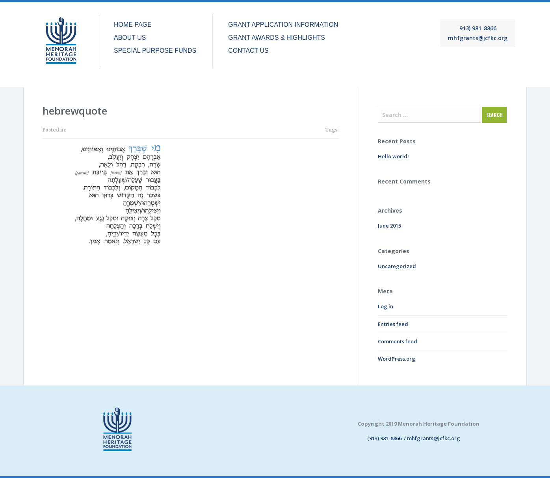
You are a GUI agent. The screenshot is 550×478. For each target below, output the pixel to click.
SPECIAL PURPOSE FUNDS (155, 51)
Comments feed (397, 341)
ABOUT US (130, 38)
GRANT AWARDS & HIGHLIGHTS (276, 38)
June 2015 (389, 225)
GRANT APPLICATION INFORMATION (283, 25)
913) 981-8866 (477, 28)
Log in (385, 306)
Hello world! (393, 156)
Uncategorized (397, 266)
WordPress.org (396, 358)
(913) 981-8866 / (382, 438)
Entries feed (393, 324)
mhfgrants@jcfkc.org (477, 38)
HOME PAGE (133, 25)
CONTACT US (248, 51)
